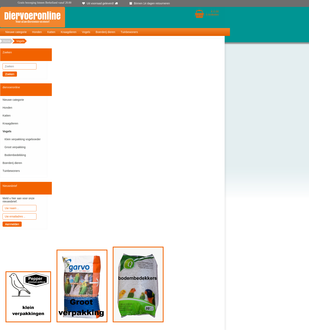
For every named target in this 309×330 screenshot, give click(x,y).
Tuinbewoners (129, 32)
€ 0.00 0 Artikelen (212, 13)
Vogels (86, 32)
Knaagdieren (68, 32)
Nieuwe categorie (16, 32)
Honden (37, 32)
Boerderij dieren (105, 32)
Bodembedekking (15, 155)
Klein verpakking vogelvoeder (23, 139)
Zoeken (9, 74)
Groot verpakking (15, 147)
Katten (51, 32)
